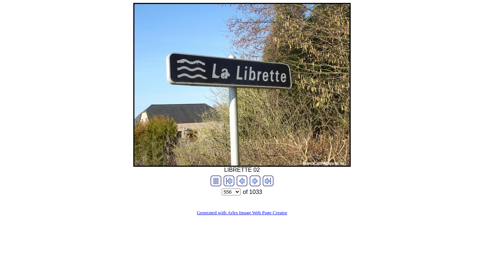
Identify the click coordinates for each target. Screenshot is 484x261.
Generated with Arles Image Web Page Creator (242, 212)
